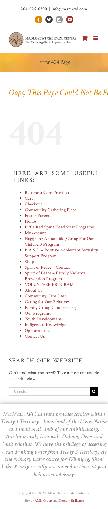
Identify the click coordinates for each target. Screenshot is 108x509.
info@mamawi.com (69, 9)
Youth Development (43, 319)
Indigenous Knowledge (45, 325)
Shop (29, 262)
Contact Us (35, 336)
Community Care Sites (45, 296)
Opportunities (37, 331)
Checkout (33, 204)
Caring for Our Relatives (47, 302)
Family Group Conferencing (50, 308)
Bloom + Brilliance (71, 500)
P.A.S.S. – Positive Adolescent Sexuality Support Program (61, 253)
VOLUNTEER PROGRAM (49, 285)
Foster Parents (38, 216)
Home (30, 221)
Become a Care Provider (47, 193)
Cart (29, 198)
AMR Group (43, 500)
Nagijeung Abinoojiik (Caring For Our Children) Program (59, 241)
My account (35, 233)
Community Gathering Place (50, 210)
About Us (33, 290)
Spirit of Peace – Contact (47, 267)
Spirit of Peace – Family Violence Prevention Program (55, 276)
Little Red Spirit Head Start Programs (59, 227)
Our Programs (38, 313)
